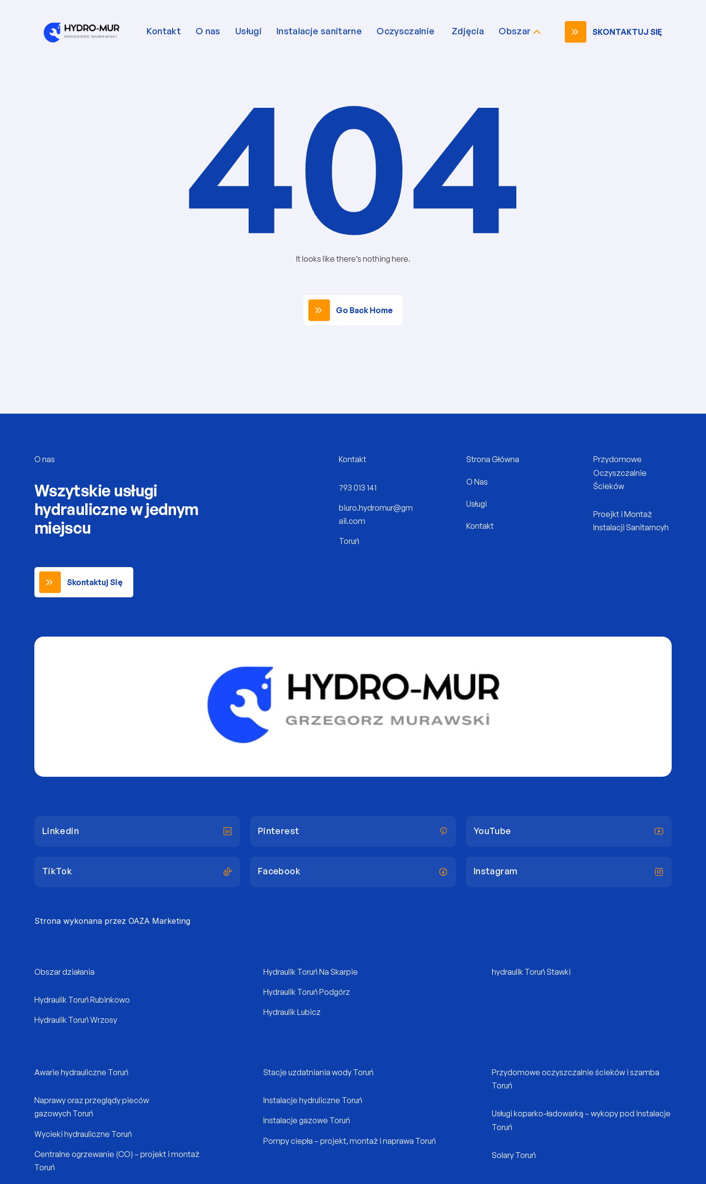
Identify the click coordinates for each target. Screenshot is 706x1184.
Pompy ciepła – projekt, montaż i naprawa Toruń (349, 1141)
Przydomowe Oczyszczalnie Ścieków (620, 472)
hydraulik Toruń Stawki (531, 972)
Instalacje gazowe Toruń (306, 1120)
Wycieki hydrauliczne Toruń (83, 1134)
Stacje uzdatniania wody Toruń (318, 1072)
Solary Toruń (514, 1155)
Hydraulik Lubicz (292, 1012)
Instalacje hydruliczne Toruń (312, 1100)
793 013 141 (358, 488)
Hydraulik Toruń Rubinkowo (82, 1000)
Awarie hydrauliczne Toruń (81, 1072)
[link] (616, 32)
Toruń (349, 541)
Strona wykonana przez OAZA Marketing (112, 921)
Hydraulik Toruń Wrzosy (75, 1020)
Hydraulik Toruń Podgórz (306, 992)
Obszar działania (64, 972)
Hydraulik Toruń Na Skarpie (310, 972)
